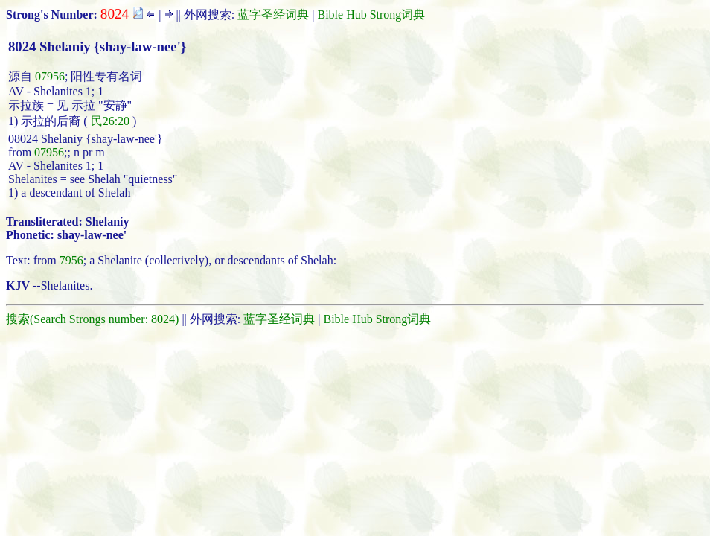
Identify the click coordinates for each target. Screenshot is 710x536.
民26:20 (110, 121)
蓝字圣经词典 (273, 14)
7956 (71, 260)
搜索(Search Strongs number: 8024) (92, 319)
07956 (50, 76)
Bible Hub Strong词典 (371, 14)
